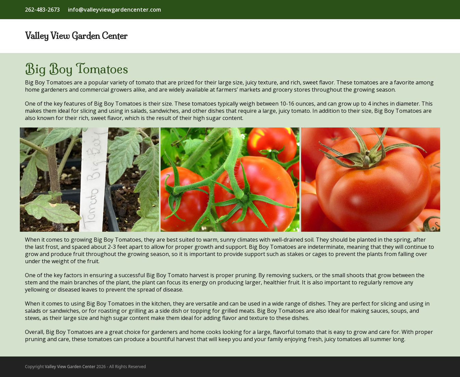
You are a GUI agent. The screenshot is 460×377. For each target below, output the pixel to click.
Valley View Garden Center (76, 35)
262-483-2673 (42, 9)
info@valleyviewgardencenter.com (114, 9)
